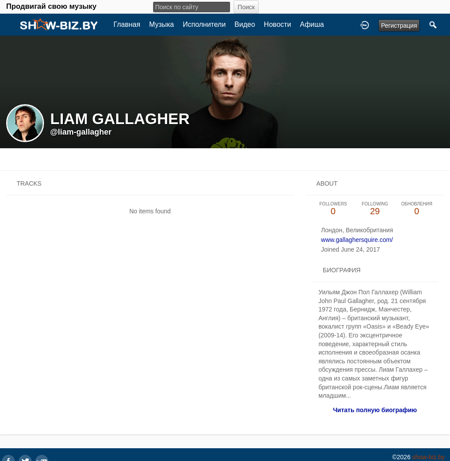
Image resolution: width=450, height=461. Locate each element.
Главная (126, 24)
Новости (277, 24)
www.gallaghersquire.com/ (357, 239)
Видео (244, 24)
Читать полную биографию (375, 409)
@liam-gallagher (81, 132)
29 (375, 208)
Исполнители (204, 24)
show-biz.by (428, 457)
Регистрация (399, 25)
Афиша (312, 24)
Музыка (161, 24)
